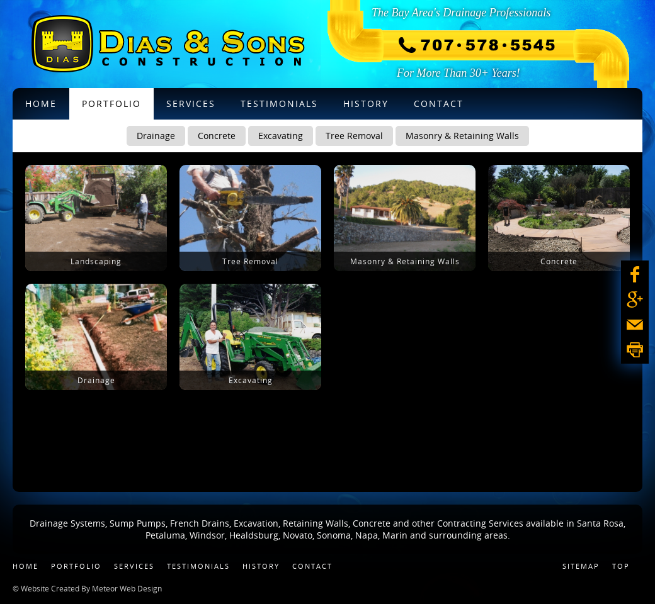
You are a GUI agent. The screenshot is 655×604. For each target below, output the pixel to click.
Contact (312, 566)
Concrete (217, 136)
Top (621, 566)
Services (134, 566)
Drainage (156, 136)
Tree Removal (354, 136)
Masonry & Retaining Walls (462, 136)
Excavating (280, 136)
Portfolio (76, 566)
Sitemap (581, 566)
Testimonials (198, 566)
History (261, 566)
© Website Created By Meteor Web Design (87, 588)
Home (25, 566)
